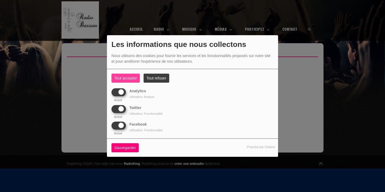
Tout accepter (125, 78)
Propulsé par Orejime (261, 147)
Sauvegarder (125, 148)
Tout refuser (156, 78)
